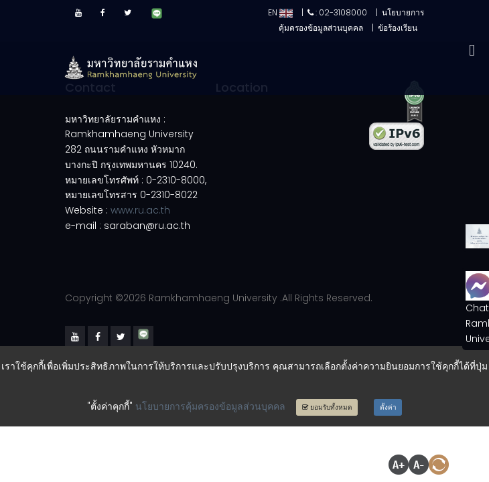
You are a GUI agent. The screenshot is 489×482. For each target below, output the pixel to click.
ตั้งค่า (388, 407)
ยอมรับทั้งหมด (327, 407)
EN (280, 12)
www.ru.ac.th (140, 210)
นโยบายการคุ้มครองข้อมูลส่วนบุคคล (210, 406)
